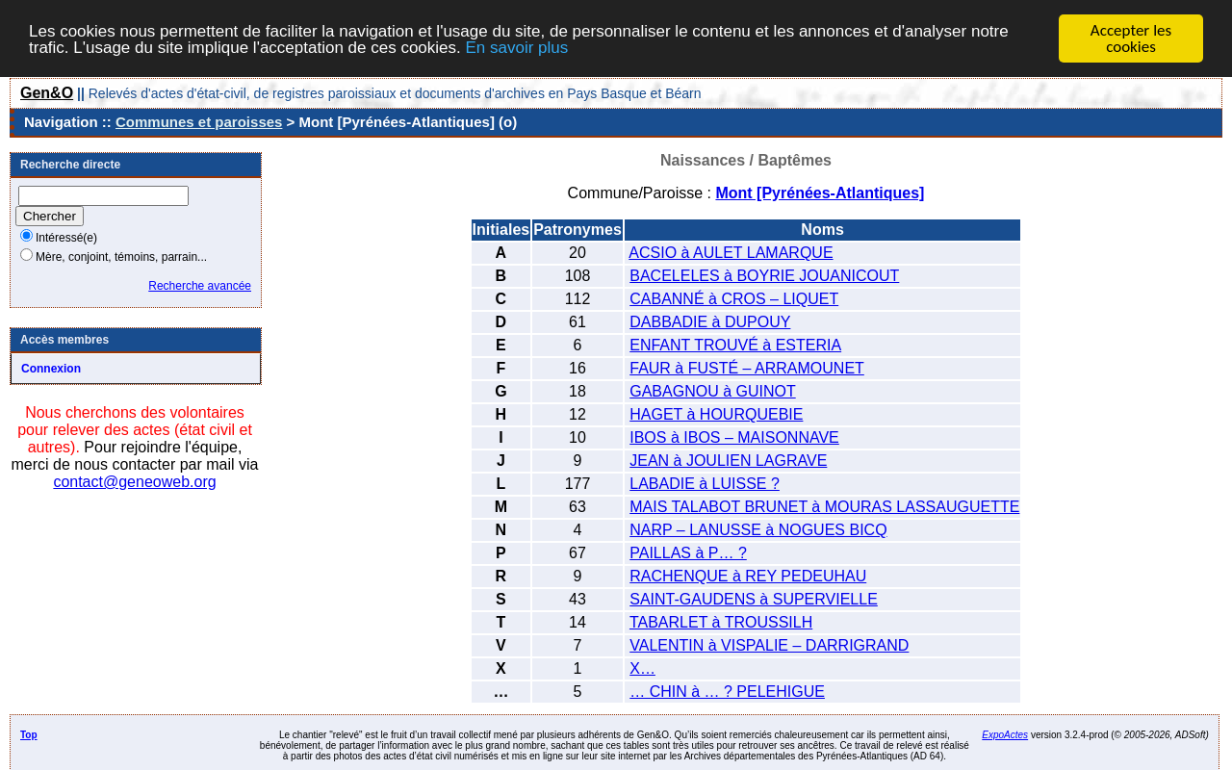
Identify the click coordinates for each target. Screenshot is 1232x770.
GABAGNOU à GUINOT (712, 391)
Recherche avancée (199, 286)
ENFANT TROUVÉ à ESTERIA (735, 345)
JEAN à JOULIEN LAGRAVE (728, 460)
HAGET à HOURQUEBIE (716, 414)
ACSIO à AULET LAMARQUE (731, 252)
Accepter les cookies (1131, 38)
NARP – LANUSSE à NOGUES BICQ (757, 530)
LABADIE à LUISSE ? (704, 483)
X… (642, 668)
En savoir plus (516, 47)
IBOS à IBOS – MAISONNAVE (734, 437)
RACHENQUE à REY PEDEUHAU (747, 576)
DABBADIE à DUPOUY (709, 322)
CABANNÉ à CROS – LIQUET (733, 299)
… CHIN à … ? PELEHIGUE (727, 691)
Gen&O (46, 93)
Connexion (51, 368)
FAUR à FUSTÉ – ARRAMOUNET (746, 368)
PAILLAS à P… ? (688, 553)
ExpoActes (1005, 735)
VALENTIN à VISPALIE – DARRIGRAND (769, 645)
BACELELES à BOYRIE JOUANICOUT (764, 276)
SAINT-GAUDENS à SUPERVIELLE (753, 599)
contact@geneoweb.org (134, 482)
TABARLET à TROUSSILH (720, 622)
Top (29, 735)
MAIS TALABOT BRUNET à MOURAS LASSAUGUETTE (824, 507)
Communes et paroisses (199, 122)
